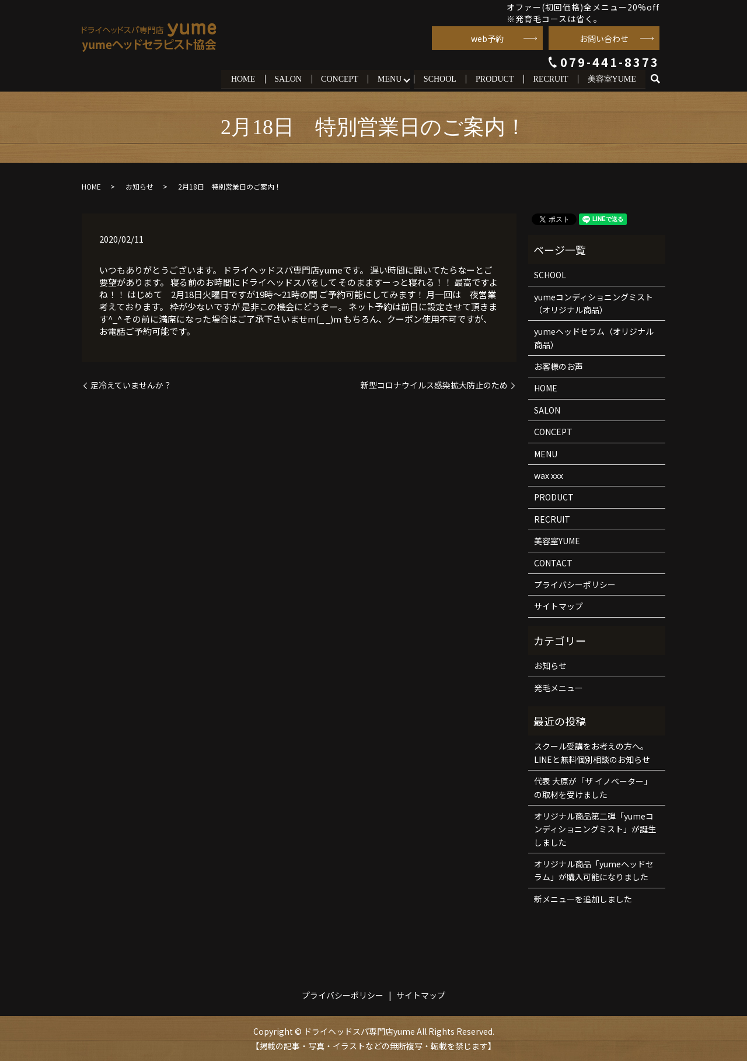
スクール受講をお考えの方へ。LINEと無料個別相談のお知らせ (592, 752)
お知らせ (139, 186)
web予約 (487, 38)
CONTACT (553, 562)
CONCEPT (338, 78)
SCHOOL (439, 78)
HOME (241, 78)
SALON (287, 78)
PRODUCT (494, 78)
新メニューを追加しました (583, 898)
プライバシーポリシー (575, 584)
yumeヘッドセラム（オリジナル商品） (594, 337)
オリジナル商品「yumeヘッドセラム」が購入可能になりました (594, 870)
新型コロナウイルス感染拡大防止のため (434, 385)
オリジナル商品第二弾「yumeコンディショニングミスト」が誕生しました (595, 829)
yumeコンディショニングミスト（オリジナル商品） (593, 302)
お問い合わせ (604, 38)
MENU (388, 78)
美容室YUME (611, 78)
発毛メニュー (558, 687)
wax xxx (548, 475)
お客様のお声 (558, 366)
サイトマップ (558, 606)
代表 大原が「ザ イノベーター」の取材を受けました (593, 787)
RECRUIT (550, 78)
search (660, 79)
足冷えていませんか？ (131, 385)
